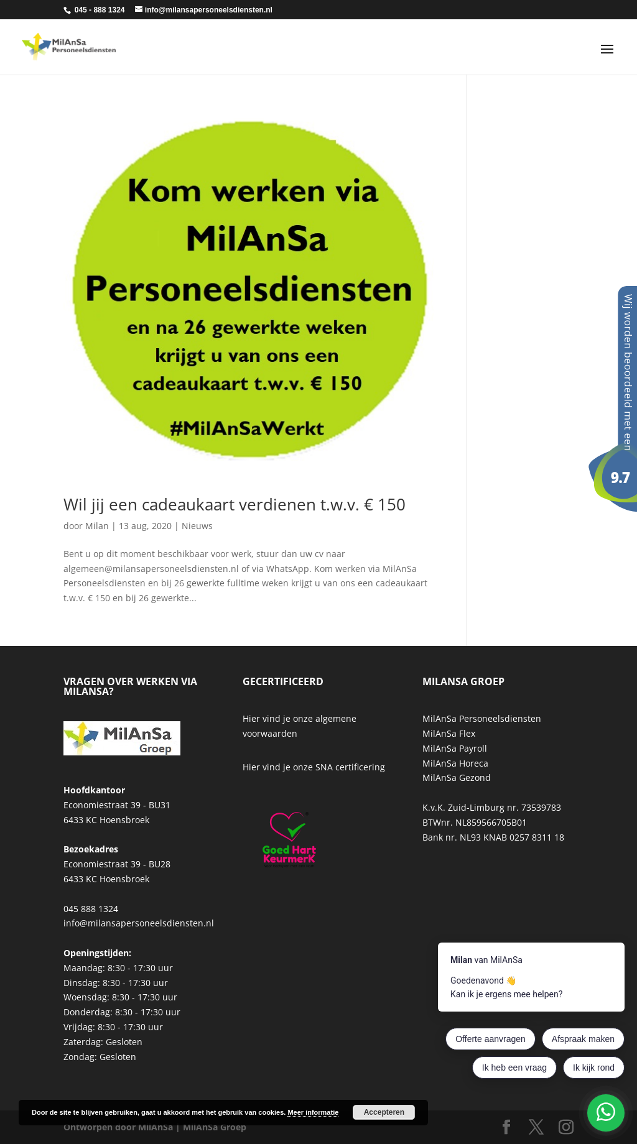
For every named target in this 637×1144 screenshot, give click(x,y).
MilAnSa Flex (448, 733)
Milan (97, 526)
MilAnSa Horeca (455, 763)
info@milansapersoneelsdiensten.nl (138, 923)
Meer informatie (312, 1112)
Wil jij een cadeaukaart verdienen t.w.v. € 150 (234, 504)
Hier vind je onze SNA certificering (314, 767)
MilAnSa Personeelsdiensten (481, 718)
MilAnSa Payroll (454, 748)
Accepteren (384, 1112)
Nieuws (197, 526)
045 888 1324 (90, 909)
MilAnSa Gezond (456, 777)
